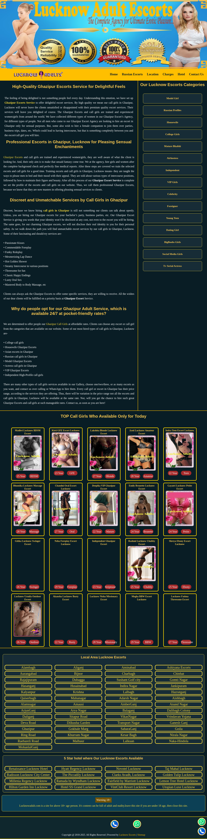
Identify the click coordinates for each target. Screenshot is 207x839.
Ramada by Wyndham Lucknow (78, 781)
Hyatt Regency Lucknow (78, 769)
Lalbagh (128, 692)
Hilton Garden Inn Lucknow (28, 787)
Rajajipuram (28, 680)
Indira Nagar (128, 686)
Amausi (78, 704)
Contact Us (196, 74)
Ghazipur (28, 729)
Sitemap (141, 835)
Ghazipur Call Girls (57, 324)
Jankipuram (179, 686)
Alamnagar (28, 704)
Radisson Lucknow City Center (28, 775)
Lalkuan (128, 741)
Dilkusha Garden (78, 722)
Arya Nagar (78, 710)
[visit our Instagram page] (92, 824)
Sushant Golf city (128, 680)
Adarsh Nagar (128, 698)
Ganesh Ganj (179, 722)
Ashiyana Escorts (178, 667)
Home (114, 74)
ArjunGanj (28, 710)
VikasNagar (129, 716)
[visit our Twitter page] (81, 824)
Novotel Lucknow (128, 769)
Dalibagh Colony (178, 710)
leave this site (132, 805)
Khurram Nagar (78, 735)
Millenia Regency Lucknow (28, 781)
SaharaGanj (129, 729)
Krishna (78, 692)
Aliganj (78, 667)
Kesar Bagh (129, 735)
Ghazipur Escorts (13, 157)
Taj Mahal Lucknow (179, 769)
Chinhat (178, 673)
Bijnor (78, 673)
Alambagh (28, 667)
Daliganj (28, 716)
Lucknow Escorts (127, 835)
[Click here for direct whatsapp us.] (137, 824)
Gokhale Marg (78, 729)
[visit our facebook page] (70, 824)
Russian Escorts (132, 74)
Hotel (181, 74)
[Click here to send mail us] (126, 824)
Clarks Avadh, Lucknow (128, 775)
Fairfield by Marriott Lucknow (128, 781)
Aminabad (129, 667)
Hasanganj (28, 686)
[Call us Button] (114, 824)
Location (152, 74)
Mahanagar (78, 698)
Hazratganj (178, 692)
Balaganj (129, 710)
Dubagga (78, 680)
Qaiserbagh (28, 698)
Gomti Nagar (179, 680)
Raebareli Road (28, 741)
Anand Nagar (179, 704)
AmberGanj (129, 704)
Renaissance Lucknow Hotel (28, 769)
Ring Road (28, 735)
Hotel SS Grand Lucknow (78, 787)
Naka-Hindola (178, 741)
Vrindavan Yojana (178, 716)
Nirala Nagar (179, 735)
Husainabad (78, 686)
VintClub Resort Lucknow (129, 787)
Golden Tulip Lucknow (179, 775)
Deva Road (28, 722)
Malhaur (78, 741)
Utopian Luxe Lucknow (178, 787)
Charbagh (128, 673)
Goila (178, 729)
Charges (168, 74)
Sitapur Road (78, 716)
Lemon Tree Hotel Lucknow (178, 781)
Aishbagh (178, 698)
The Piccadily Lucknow (78, 775)
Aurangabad (28, 673)
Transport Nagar (128, 722)
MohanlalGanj (28, 747)
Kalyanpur (28, 692)
